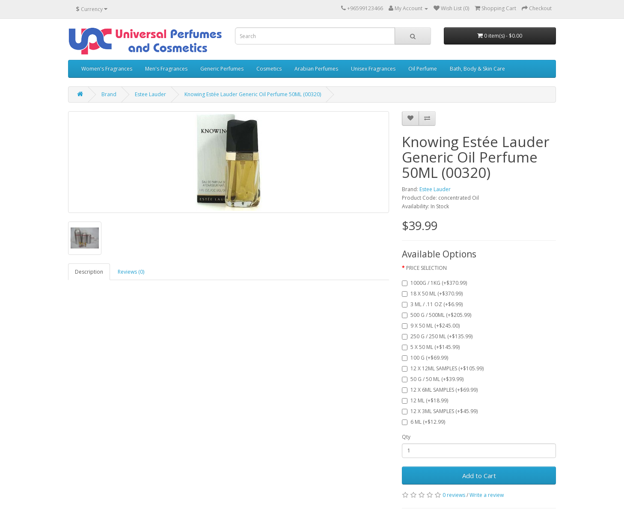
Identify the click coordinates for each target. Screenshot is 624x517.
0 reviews (454, 495)
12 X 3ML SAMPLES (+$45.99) (440, 411)
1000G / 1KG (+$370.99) (434, 283)
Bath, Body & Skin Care (477, 68)
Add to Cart (479, 475)
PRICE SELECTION (426, 268)
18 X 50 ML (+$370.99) (432, 293)
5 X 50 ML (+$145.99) (431, 347)
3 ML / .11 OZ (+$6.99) (432, 304)
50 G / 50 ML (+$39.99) (433, 379)
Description (89, 271)
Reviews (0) (131, 271)
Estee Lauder (150, 94)
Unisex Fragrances (373, 68)
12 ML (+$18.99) (425, 400)
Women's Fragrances (106, 68)
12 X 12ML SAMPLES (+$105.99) (443, 368)
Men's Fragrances (166, 68)
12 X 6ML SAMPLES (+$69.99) (440, 389)
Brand (108, 94)
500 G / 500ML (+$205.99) (436, 315)
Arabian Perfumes (316, 68)
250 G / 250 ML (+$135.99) (437, 336)
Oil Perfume (422, 68)
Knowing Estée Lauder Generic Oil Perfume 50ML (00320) (252, 94)
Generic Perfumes (222, 68)
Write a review (486, 495)
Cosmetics (269, 68)
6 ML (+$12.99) (423, 421)
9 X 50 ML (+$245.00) (431, 325)
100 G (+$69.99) (425, 357)
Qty (406, 436)
